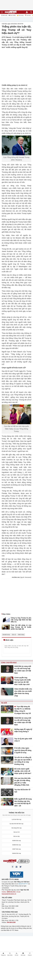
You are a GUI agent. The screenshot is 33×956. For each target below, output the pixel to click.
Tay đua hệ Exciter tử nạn (22, 791)
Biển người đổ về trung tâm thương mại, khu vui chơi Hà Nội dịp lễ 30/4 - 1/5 (23, 802)
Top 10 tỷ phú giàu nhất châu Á (23, 740)
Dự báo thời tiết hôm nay (16, 823)
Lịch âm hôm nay (16, 819)
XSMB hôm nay (16, 845)
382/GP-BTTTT (23, 884)
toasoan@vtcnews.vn (9, 894)
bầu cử (14, 634)
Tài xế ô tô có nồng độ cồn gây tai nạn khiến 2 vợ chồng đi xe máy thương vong (23, 761)
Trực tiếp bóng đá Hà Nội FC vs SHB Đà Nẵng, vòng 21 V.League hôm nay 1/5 (22, 710)
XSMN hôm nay (16, 840)
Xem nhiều (12, 15)
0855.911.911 (11, 892)
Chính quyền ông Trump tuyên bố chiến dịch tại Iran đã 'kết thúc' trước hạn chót (22, 681)
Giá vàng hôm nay (17, 828)
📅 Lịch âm (28, 15)
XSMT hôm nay (16, 849)
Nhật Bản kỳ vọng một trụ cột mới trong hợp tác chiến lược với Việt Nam (22, 669)
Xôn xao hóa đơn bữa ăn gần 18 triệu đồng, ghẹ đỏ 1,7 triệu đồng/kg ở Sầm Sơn (22, 781)
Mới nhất (4, 15)
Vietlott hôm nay (16, 853)
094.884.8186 (11, 922)
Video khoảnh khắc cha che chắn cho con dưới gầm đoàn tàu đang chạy (23, 692)
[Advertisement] (16, 65)
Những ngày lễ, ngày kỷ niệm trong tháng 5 (23, 730)
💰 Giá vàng (20, 15)
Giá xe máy (16, 836)
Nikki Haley (21, 634)
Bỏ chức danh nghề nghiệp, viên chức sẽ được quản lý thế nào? (22, 771)
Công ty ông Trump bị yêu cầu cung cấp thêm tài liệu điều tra (21, 620)
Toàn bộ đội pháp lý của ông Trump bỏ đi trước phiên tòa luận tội (21, 627)
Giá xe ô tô (17, 832)
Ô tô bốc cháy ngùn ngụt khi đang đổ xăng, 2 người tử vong (23, 750)
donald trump (6, 634)
